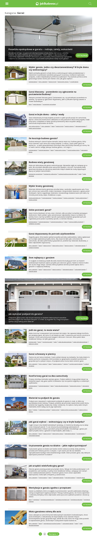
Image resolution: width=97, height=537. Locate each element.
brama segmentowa (81, 198)
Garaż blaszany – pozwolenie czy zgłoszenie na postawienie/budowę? (52, 93)
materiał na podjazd (44, 410)
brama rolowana (57, 198)
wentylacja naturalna (76, 499)
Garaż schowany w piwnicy (42, 354)
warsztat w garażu (70, 477)
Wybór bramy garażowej (41, 186)
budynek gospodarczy (57, 222)
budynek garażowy (44, 150)
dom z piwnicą (43, 364)
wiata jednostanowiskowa (80, 342)
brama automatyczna (35, 198)
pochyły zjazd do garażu (76, 364)
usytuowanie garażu (80, 269)
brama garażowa (46, 198)
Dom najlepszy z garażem (42, 257)
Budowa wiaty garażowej (41, 162)
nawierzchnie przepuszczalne (69, 410)
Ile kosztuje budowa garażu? (43, 138)
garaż (30, 104)
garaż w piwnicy (69, 126)
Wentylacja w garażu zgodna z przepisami (50, 487)
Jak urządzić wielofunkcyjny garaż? (46, 465)
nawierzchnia (55, 410)
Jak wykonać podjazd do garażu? (25, 314)
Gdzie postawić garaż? (40, 210)
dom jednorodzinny (34, 126)
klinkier (35, 410)
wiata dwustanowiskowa (65, 342)
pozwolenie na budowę (49, 104)
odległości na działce (34, 223)
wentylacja (36, 499)
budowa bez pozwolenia (35, 174)
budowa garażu (33, 82)
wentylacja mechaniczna (62, 499)
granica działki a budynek (76, 222)
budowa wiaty (32, 342)
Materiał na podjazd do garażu (44, 398)
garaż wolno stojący (63, 82)
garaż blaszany (37, 104)
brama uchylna (33, 200)
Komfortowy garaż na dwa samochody (48, 376)
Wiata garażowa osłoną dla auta (45, 511)
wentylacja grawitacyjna (47, 499)
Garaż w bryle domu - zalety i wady (46, 114)
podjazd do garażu (34, 247)
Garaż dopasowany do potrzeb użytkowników (52, 233)
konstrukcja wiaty (47, 342)
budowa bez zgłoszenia (50, 174)
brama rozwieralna (69, 198)
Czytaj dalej (82, 55)
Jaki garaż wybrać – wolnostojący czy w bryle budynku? (57, 421)
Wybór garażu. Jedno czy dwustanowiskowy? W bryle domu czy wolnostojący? (59, 68)
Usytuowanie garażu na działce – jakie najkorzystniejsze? (58, 445)
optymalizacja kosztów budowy (52, 523)
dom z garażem (43, 82)
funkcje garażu (43, 477)
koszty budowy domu (74, 150)
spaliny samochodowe (35, 128)
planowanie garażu (81, 126)
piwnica (66, 364)
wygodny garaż (33, 271)
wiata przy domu (33, 344)
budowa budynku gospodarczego (68, 174)
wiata (80, 174)
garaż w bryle (52, 82)
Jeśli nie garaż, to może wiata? (44, 330)
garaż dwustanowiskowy (62, 386)
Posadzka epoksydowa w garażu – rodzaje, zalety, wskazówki (40, 49)
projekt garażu (74, 82)
